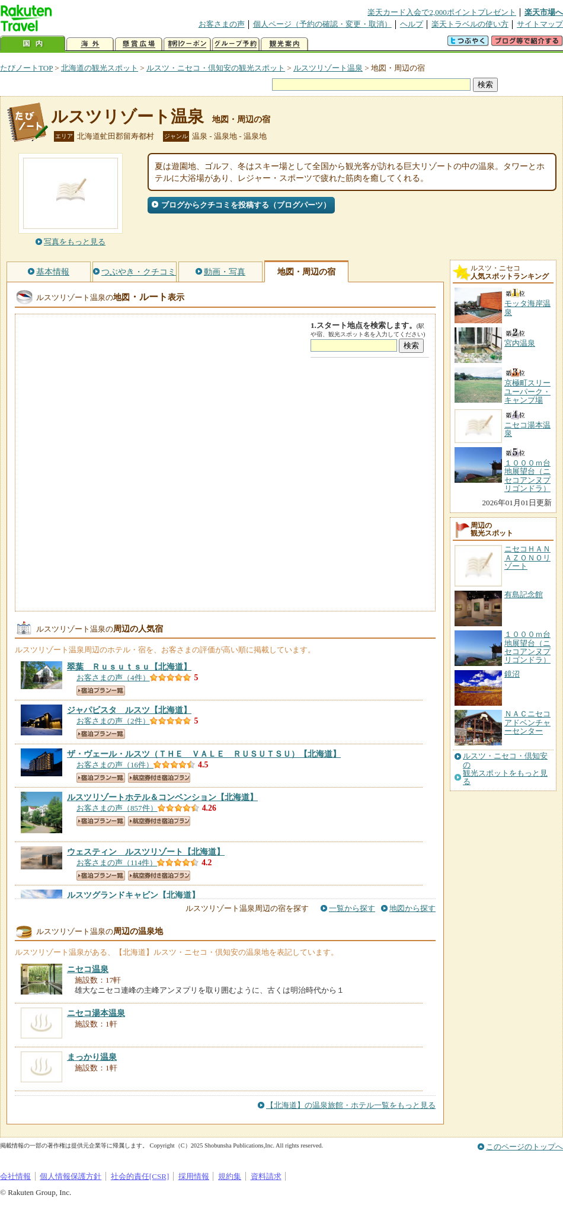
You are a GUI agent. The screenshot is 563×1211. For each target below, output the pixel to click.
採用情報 (193, 1176)
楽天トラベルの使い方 (469, 24)
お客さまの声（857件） (117, 808)
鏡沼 (512, 674)
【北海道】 (129, 666)
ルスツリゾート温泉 (328, 67)
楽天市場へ (543, 12)
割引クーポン (187, 44)
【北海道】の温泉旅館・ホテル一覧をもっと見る (351, 1105)
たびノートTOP (26, 67)
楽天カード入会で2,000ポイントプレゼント (441, 12)
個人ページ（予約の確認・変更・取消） (322, 24)
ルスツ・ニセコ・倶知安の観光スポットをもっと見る (505, 769)
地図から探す (412, 908)
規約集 (229, 1176)
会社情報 (15, 1176)
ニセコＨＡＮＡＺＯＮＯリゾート (527, 557)
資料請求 (266, 1176)
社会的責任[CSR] (140, 1176)
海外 (90, 44)
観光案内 (284, 44)
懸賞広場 (138, 44)
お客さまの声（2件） (113, 720)
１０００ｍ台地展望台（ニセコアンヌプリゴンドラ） (527, 647)
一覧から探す (352, 908)
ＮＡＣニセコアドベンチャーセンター (527, 722)
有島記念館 (523, 594)
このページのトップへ (524, 1146)
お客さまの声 (222, 24)
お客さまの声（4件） (113, 677)
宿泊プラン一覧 (100, 691)
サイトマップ (540, 24)
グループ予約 (236, 44)
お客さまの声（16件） (114, 764)
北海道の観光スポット (99, 67)
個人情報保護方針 (70, 1176)
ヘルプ (411, 24)
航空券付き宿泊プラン (159, 778)
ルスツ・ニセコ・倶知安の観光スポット (215, 67)
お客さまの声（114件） (116, 862)
